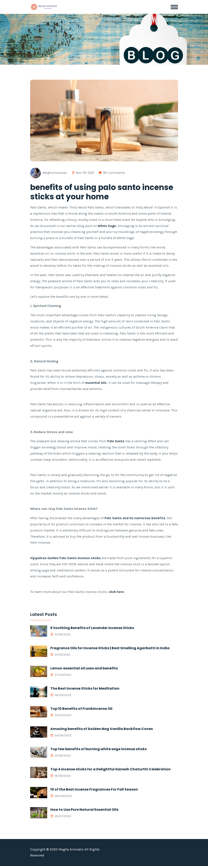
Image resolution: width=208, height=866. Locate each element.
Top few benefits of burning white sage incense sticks (98, 749)
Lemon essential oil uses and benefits (84, 668)
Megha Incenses (55, 173)
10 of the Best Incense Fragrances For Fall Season (94, 789)
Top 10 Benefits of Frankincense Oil (81, 708)
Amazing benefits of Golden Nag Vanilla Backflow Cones (101, 728)
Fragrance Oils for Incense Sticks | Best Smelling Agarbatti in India (110, 648)
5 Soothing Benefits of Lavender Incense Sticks (92, 627)
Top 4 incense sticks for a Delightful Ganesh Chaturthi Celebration (110, 769)
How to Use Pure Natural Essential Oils (84, 809)
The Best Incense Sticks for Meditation (84, 688)
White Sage (107, 226)
